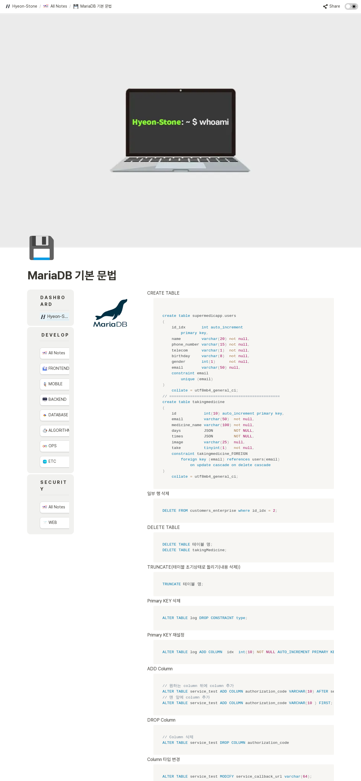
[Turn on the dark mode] (351, 8)
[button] (21, 6)
